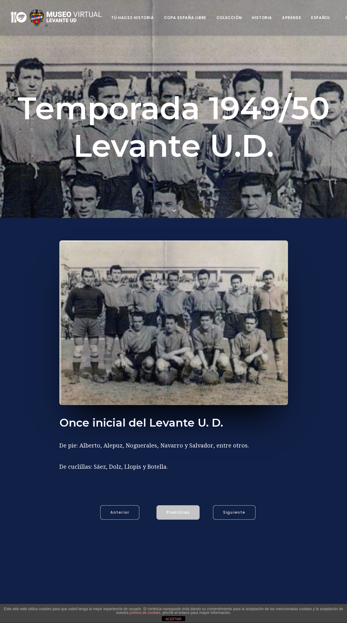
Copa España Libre (185, 17)
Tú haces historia (132, 17)
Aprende (291, 17)
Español (320, 17)
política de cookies (145, 613)
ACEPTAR (173, 619)
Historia (262, 17)
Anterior (120, 512)
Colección (229, 17)
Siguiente (234, 512)
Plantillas (178, 512)
